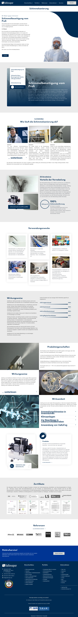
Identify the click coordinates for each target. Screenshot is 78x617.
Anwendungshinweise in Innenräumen (53, 412)
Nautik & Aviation (29, 584)
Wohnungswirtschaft (29, 569)
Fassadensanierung (47, 574)
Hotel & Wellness (29, 582)
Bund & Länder (28, 574)
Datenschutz (39, 615)
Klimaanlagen (48, 416)
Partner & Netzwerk (65, 576)
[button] (17, 158)
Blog (62, 579)
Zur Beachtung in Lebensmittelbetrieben (52, 421)
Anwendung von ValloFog (54, 425)
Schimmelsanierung (16, 82)
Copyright (45, 615)
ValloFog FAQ (64, 587)
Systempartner (46, 581)
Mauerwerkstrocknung (48, 576)
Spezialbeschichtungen (48, 577)
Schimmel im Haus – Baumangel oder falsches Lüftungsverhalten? (17, 77)
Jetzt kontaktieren (17, 87)
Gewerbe (27, 571)
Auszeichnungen (64, 574)
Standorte (63, 571)
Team (62, 572)
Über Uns (63, 569)
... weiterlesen (15, 158)
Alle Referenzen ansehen (39, 528)
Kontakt (71, 2)
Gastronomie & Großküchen (31, 579)
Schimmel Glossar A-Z (66, 589)
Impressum (33, 615)
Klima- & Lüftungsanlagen (31, 576)
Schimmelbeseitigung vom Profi (17, 70)
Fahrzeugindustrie (29, 577)
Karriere (63, 582)
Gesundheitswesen (29, 581)
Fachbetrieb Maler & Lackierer (49, 569)
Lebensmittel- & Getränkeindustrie (32, 572)
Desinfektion (46, 572)
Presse (62, 577)
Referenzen (63, 581)
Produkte (45, 579)
